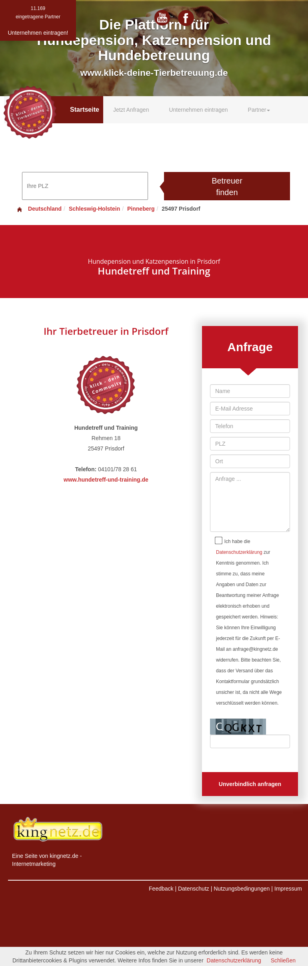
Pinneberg (140, 208)
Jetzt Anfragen (131, 110)
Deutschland (39, 208)
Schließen (283, 960)
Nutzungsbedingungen (242, 888)
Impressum (288, 888)
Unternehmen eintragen (198, 110)
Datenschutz (193, 888)
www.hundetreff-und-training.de (106, 479)
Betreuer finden (227, 186)
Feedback (161, 888)
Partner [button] (259, 110)
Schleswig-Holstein (94, 208)
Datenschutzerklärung (239, 552)
